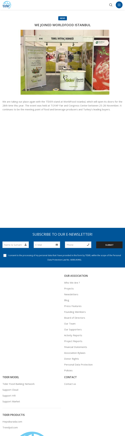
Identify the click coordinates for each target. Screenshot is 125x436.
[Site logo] (6, 4)
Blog (66, 300)
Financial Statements (75, 347)
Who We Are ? (72, 282)
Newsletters (71, 294)
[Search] (111, 5)
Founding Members (75, 311)
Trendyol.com (10, 427)
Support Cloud (10, 389)
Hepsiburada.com (12, 421)
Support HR (9, 395)
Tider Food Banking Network (18, 383)
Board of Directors (74, 317)
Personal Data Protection (78, 364)
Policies (68, 370)
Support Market (11, 401)
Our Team (70, 323)
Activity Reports (73, 335)
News (62, 18)
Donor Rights (71, 358)
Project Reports (73, 341)
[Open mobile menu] (119, 5)
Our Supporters (73, 329)
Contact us (70, 383)
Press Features (73, 306)
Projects (69, 288)
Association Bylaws (74, 352)
